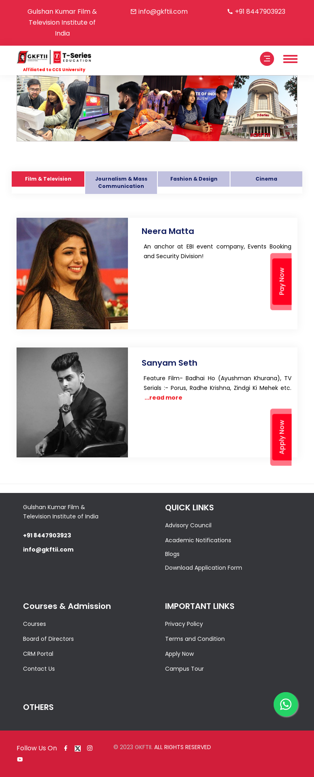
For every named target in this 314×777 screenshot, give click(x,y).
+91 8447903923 (260, 11)
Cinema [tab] (266, 178)
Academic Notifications (198, 540)
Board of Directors (48, 639)
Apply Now (179, 654)
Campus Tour (184, 669)
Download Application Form (203, 568)
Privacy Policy (184, 624)
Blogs (172, 554)
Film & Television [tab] (48, 178)
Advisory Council (188, 525)
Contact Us (39, 669)
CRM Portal (38, 654)
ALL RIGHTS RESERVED (182, 747)
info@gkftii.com (163, 11)
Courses (34, 624)
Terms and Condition (195, 639)
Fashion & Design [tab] (194, 178)
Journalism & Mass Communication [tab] (121, 182)
